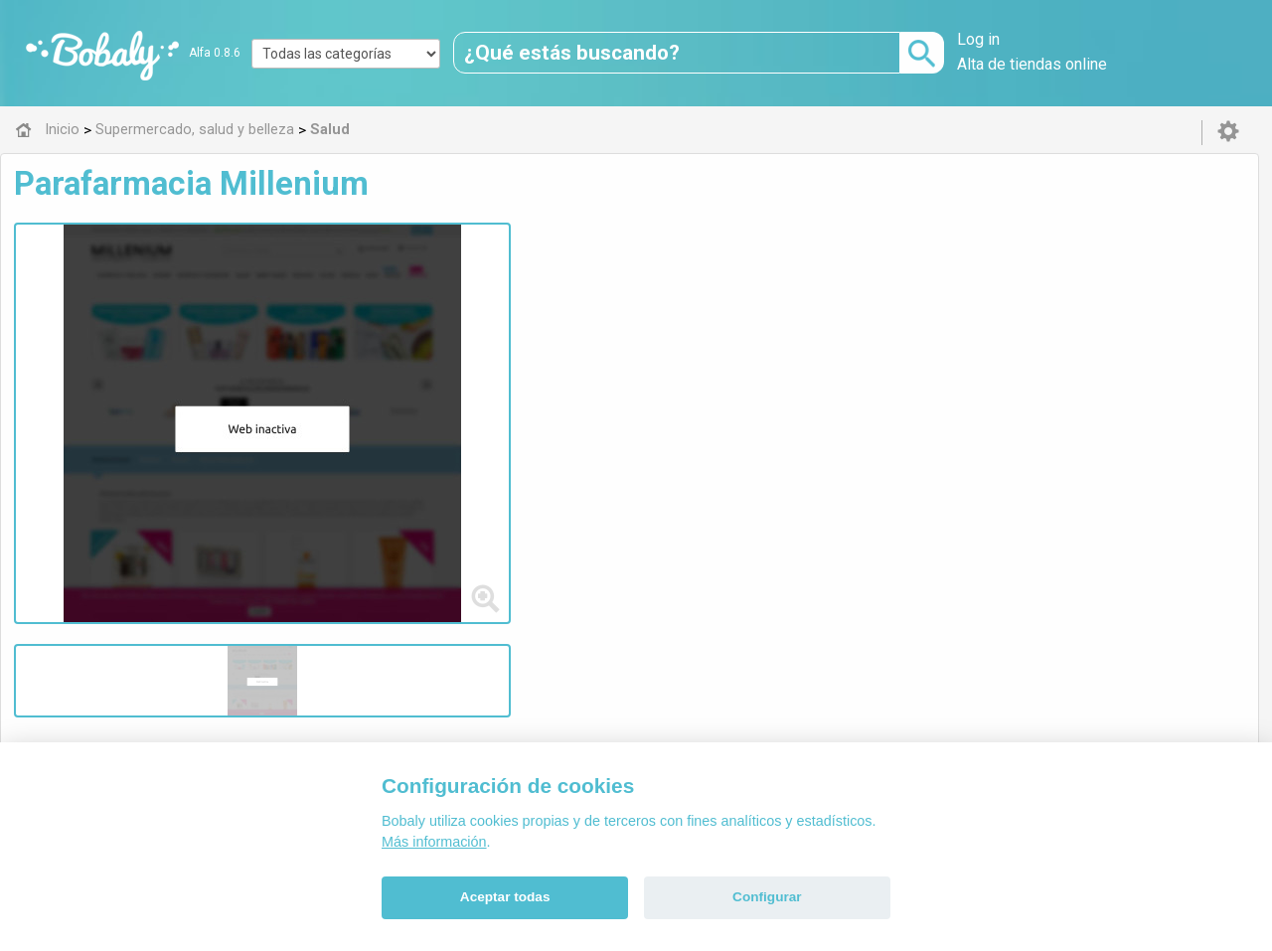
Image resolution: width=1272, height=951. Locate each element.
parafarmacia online (792, 301)
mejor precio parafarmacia (512, 321)
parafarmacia (447, 301)
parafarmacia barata (572, 301)
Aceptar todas (505, 896)
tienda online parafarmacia (963, 301)
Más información (434, 842)
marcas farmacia (1126, 301)
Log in (978, 39)
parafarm (683, 301)
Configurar (766, 896)
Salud (421, 492)
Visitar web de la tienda (442, 395)
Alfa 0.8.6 (214, 53)
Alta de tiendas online (1032, 64)
